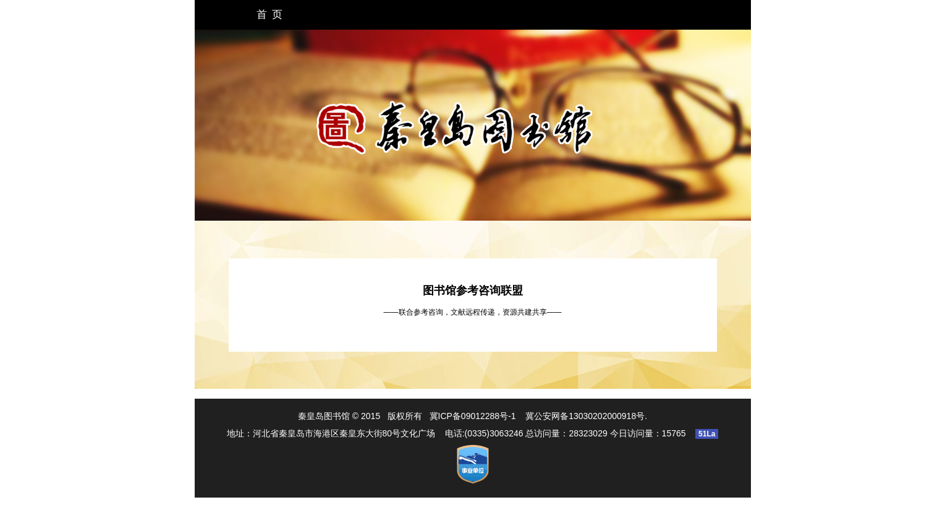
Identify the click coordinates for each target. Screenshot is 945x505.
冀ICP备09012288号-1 (473, 416)
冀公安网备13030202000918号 (585, 416)
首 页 (269, 14)
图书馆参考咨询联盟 (473, 290)
